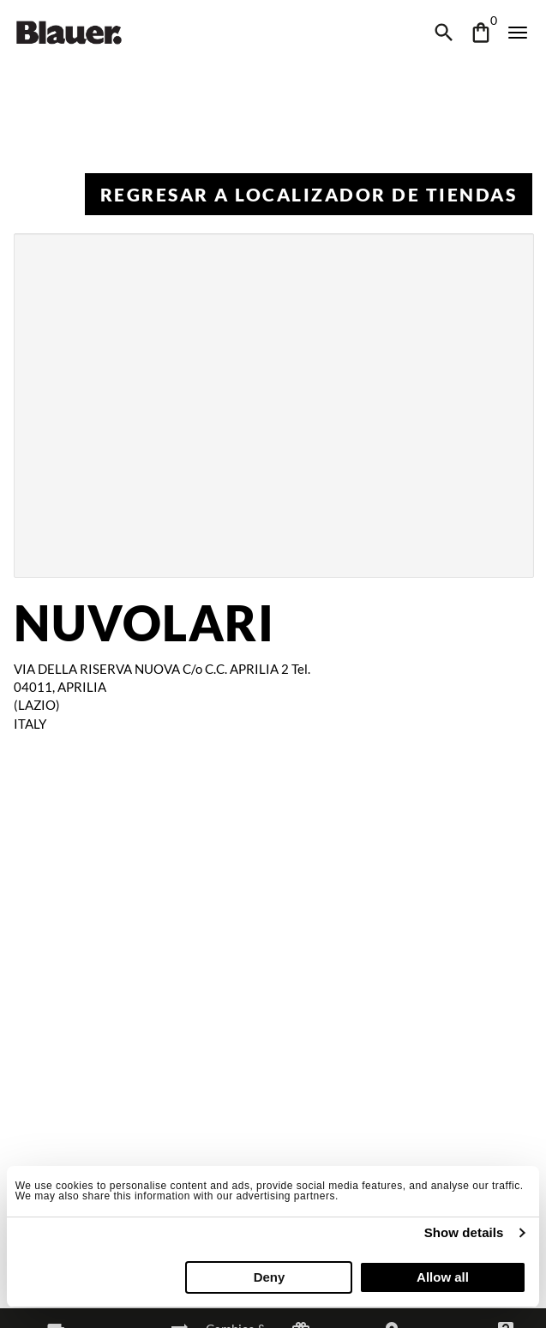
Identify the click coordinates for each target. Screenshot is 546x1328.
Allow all (443, 1277)
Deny (269, 1277)
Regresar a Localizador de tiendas (309, 194)
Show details (464, 1232)
